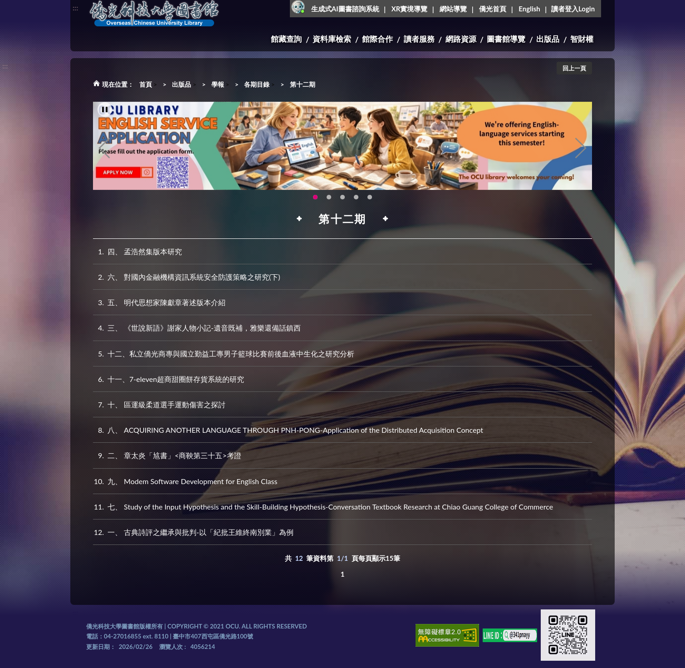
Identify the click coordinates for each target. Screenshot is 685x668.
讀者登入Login (573, 9)
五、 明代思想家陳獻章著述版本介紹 (159, 302)
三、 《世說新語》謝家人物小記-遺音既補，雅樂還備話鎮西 (197, 327)
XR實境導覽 (409, 9)
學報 (217, 84)
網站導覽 (453, 9)
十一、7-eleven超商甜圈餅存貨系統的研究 (168, 379)
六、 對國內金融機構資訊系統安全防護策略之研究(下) (186, 277)
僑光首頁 (492, 9)
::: (75, 7)
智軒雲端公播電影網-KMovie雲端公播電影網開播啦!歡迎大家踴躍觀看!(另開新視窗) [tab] (356, 206)
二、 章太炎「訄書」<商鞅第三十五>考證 (167, 455)
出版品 (547, 39)
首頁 (145, 84)
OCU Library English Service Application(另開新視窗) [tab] (315, 206)
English (529, 9)
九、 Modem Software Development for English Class (185, 481)
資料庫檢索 (332, 39)
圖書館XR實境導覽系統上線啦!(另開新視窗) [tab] (342, 206)
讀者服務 (419, 39)
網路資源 (460, 39)
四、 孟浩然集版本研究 (137, 251)
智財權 (581, 39)
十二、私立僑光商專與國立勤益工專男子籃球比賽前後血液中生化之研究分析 (223, 353)
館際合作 (377, 39)
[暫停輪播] (105, 119)
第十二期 (302, 84)
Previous (104, 157)
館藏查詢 (286, 39)
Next (581, 157)
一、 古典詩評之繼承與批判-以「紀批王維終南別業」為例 (193, 532)
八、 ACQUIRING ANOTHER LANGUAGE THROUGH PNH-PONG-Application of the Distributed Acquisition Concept (288, 430)
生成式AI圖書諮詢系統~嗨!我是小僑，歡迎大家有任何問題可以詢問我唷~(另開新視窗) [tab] (369, 206)
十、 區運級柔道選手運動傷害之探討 (159, 404)
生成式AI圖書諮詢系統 (345, 9)
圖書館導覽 (506, 39)
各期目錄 (256, 84)
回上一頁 (574, 68)
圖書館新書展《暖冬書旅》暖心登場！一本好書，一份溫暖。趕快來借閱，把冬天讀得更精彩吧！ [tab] (329, 206)
